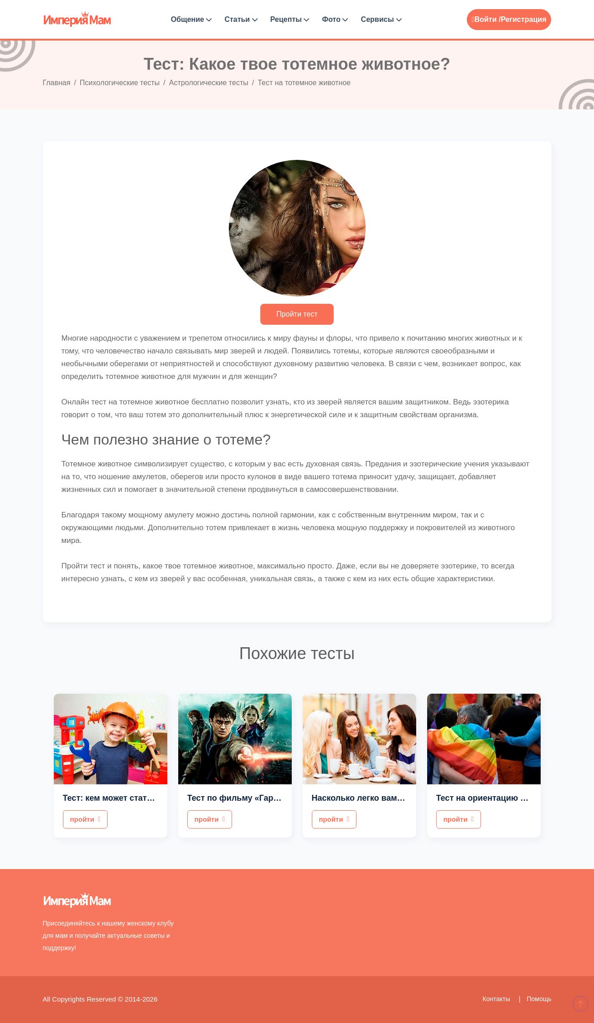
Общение (191, 19)
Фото (335, 19)
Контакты (497, 999)
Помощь (539, 999)
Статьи (240, 19)
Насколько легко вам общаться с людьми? (399, 798)
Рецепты (290, 19)
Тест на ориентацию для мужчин (502, 798)
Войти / (486, 19)
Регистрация (523, 19)
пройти (85, 819)
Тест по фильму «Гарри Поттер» (253, 798)
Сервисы (381, 19)
